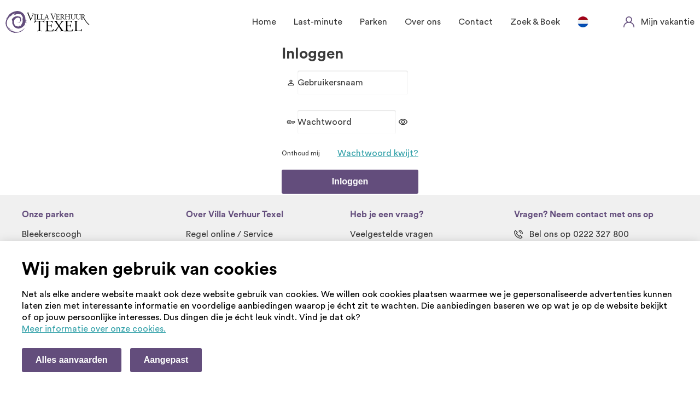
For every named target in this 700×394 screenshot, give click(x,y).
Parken (373, 22)
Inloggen (350, 181)
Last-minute (318, 22)
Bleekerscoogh (51, 234)
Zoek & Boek (535, 22)
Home (264, 22)
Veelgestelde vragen (391, 234)
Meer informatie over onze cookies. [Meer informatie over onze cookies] (94, 329)
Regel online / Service (229, 234)
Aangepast (166, 359)
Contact (475, 22)
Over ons (423, 22)
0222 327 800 (601, 234)
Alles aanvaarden (72, 359)
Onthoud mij (301, 153)
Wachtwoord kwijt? (377, 153)
